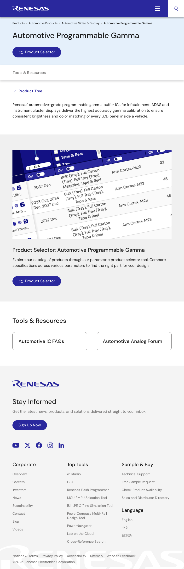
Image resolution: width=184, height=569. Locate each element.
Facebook (39, 445)
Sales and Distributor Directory (145, 498)
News (16, 498)
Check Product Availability (142, 490)
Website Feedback (121, 556)
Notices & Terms (25, 556)
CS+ (70, 482)
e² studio (74, 474)
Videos (17, 529)
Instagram (50, 445)
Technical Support (136, 474)
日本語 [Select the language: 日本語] (127, 535)
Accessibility (76, 556)
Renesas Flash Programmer (88, 490)
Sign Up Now (29, 425)
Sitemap (96, 556)
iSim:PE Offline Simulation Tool (90, 505)
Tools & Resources (29, 72)
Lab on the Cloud (80, 533)
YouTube (15, 445)
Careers (18, 482)
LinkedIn (61, 445)
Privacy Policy (52, 556)
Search (176, 8)
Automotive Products (43, 23)
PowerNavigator (79, 526)
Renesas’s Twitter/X (27, 445)
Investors (19, 490)
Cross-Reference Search (86, 541)
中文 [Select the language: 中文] (125, 527)
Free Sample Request (138, 482)
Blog (15, 521)
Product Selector (36, 52)
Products (18, 23)
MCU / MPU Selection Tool (87, 498)
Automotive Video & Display (81, 23)
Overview (19, 474)
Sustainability (22, 505)
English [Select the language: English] (127, 520)
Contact (18, 513)
